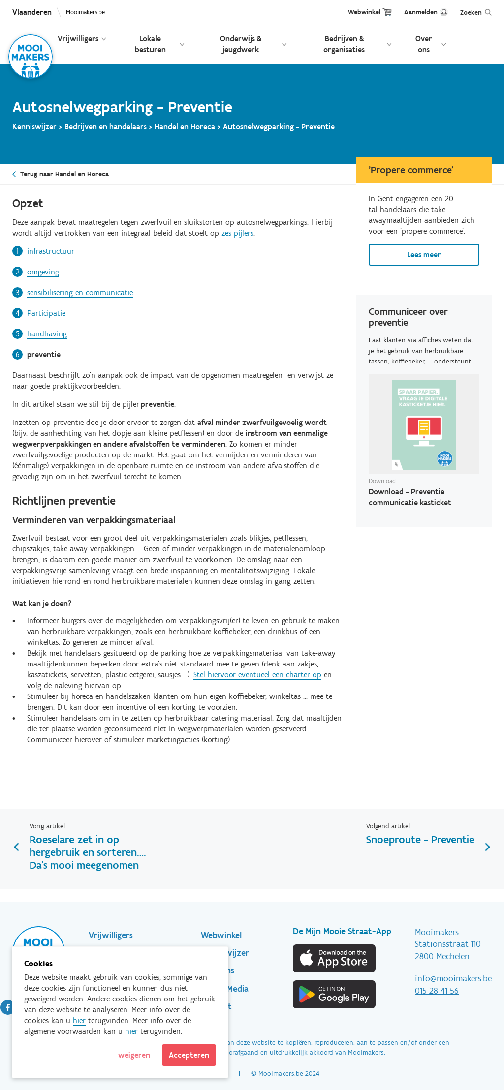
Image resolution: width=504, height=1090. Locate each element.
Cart (387, 12)
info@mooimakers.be (453, 978)
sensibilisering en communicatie (80, 292)
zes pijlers (237, 233)
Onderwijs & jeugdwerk (240, 44)
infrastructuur (50, 251)
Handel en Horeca (185, 126)
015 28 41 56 (437, 990)
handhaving (47, 333)
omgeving (43, 271)
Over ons (423, 44)
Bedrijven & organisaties (344, 44)
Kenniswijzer (34, 126)
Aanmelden (421, 12)
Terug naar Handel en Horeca (64, 174)
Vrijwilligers (78, 38)
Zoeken (471, 12)
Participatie (47, 313)
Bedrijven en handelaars (105, 126)
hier (79, 1020)
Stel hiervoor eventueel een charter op (257, 674)
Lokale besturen (150, 44)
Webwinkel (364, 12)
